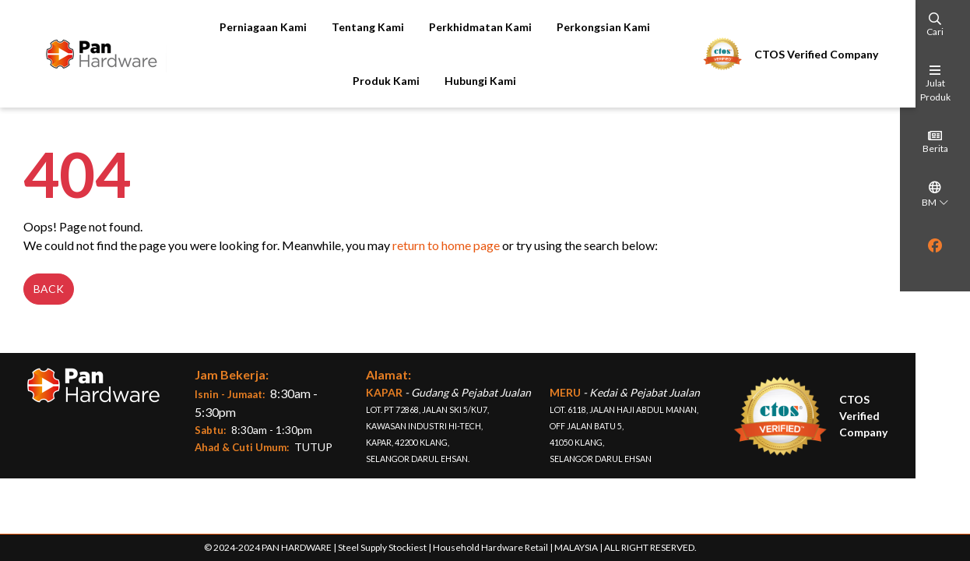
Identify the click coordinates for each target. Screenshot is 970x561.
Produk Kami (379, 80)
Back (41, 291)
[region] (935, 267)
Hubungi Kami (473, 80)
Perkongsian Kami (595, 27)
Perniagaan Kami (255, 27)
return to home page (438, 247)
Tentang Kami (360, 27)
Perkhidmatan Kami (472, 27)
